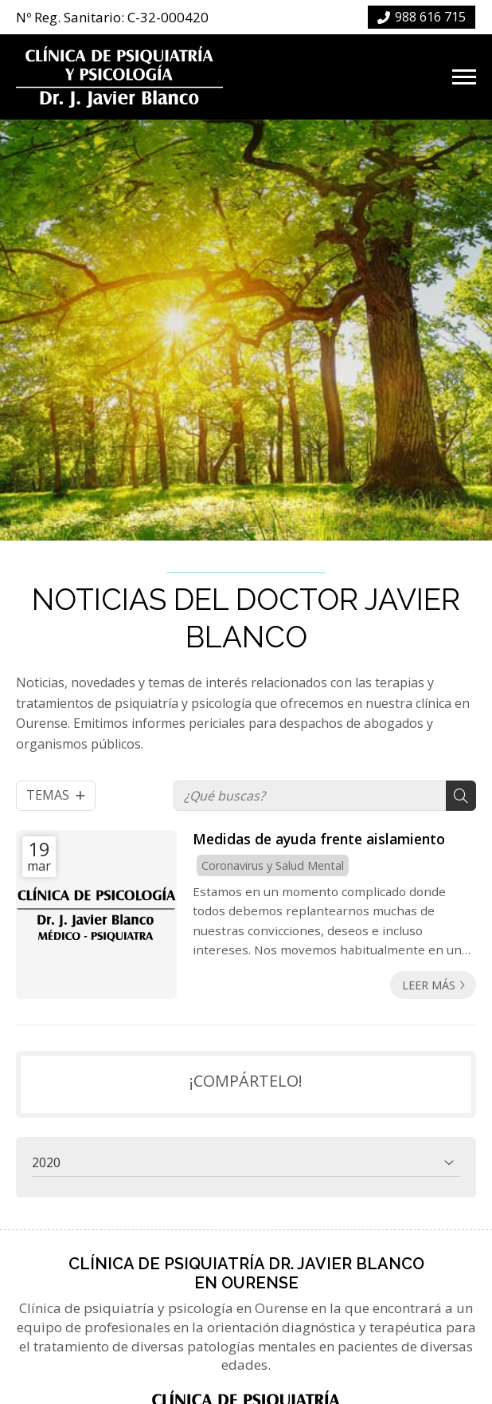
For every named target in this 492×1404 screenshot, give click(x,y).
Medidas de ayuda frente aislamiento (319, 839)
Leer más (428, 985)
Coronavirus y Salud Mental (272, 865)
